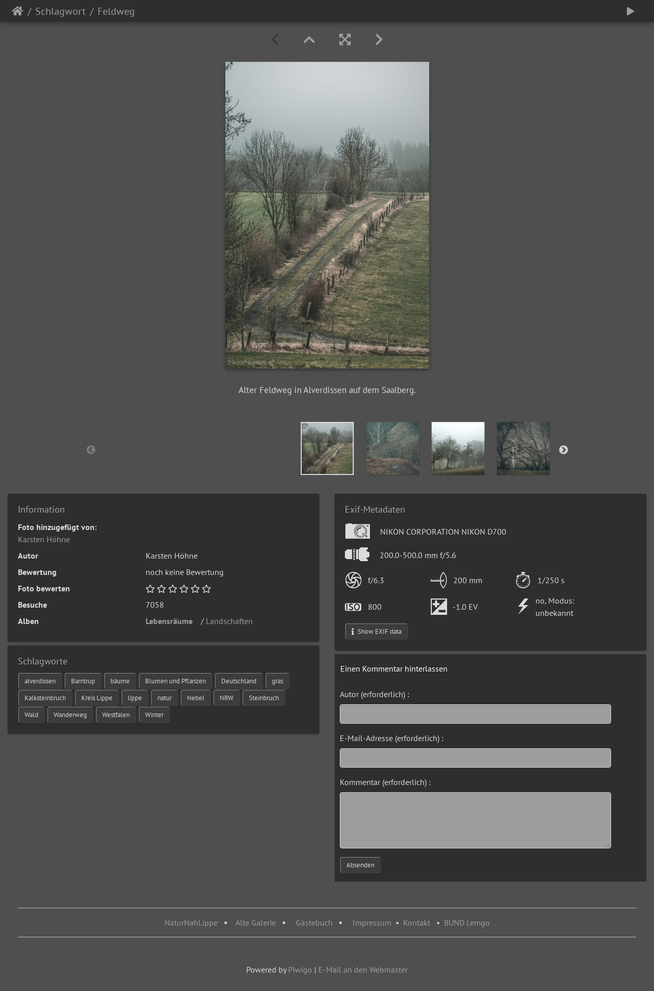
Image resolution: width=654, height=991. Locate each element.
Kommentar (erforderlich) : (385, 782)
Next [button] (563, 450)
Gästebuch (315, 922)
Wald (31, 714)
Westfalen (116, 714)
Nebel (195, 698)
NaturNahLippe (191, 922)
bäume (120, 681)
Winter (154, 714)
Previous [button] (91, 450)
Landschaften (232, 621)
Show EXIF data (377, 631)
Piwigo (300, 969)
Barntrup (83, 681)
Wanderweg (70, 714)
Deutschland (238, 681)
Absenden (360, 865)
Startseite (18, 11)
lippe (135, 698)
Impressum (372, 922)
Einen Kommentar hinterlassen (394, 668)
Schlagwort (60, 11)
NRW (226, 698)
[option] (327, 448)
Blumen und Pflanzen (175, 681)
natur (164, 698)
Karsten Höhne (44, 539)
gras (277, 681)
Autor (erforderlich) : (374, 694)
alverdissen (40, 681)
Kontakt (416, 922)
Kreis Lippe (96, 698)
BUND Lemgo (467, 922)
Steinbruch (264, 698)
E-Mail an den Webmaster (363, 969)
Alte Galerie (256, 922)
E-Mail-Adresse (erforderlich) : (391, 738)
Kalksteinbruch (45, 698)
